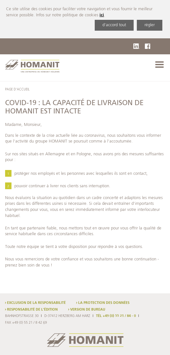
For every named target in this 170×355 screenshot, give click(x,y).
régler (149, 25)
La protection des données (103, 303)
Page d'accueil (17, 89)
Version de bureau (87, 310)
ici (102, 15)
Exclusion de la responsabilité (36, 303)
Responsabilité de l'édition (32, 310)
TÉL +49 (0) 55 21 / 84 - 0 (116, 316)
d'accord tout (114, 25)
